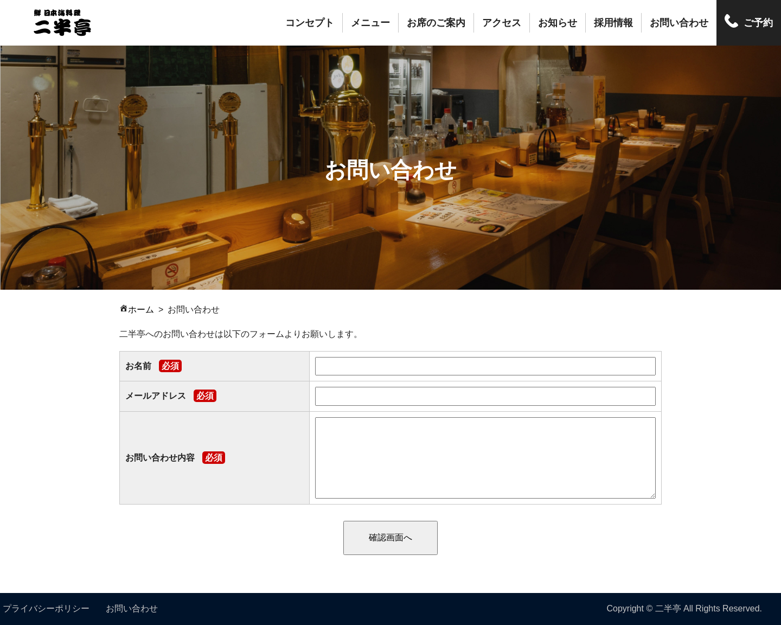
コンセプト (309, 22)
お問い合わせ (679, 22)
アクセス (501, 22)
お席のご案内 (436, 22)
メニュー (370, 22)
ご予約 (758, 22)
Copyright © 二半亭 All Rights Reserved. (684, 608)
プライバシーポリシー (46, 608)
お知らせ (557, 22)
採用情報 (613, 22)
